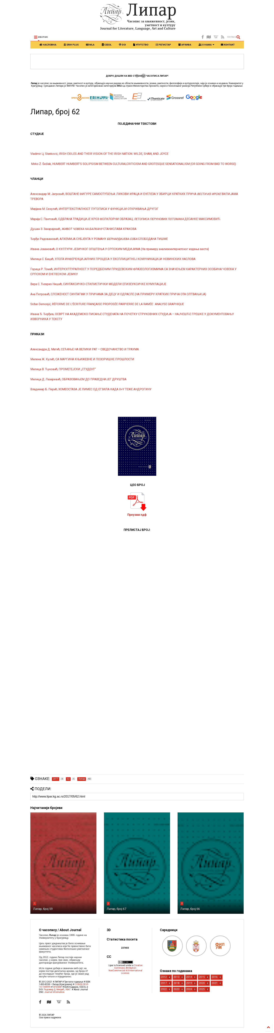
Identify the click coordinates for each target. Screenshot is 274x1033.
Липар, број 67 (116, 909)
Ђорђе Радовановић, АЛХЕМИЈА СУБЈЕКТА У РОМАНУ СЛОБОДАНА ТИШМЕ (99, 239)
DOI (122, 44)
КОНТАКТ (228, 44)
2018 (176, 983)
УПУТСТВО (140, 44)
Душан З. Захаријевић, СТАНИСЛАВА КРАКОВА (83, 229)
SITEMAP (57, 987)
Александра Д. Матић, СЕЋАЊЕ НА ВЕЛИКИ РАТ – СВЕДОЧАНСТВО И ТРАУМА (84, 349)
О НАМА (206, 44)
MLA (90, 44)
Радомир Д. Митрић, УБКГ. (57, 989)
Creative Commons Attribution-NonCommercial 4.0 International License (125, 969)
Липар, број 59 (43, 909)
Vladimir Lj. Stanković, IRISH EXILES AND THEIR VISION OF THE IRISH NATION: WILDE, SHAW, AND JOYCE (99, 154)
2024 (189, 989)
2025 (202, 989)
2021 (215, 983)
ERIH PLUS (71, 44)
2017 (164, 983)
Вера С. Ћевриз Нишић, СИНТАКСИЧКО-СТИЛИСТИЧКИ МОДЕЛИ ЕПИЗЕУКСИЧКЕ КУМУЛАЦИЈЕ (98, 284)
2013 (176, 977)
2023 (176, 989)
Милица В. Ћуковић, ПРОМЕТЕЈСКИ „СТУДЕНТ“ (63, 369)
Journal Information (54, 992)
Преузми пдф (137, 514)
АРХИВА (184, 44)
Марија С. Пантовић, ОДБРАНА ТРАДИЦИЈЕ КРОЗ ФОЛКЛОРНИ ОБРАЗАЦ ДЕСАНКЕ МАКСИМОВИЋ (125, 219)
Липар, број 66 (190, 909)
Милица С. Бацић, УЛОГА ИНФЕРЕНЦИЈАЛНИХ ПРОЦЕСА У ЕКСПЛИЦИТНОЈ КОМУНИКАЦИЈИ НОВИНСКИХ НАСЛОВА (112, 259)
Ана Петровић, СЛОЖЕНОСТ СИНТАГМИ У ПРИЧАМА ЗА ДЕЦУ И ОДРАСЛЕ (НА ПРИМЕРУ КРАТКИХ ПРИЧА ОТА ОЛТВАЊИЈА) (118, 294)
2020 (202, 983)
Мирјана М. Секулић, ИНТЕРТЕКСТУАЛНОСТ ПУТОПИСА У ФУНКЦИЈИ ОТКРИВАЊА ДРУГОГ (94, 209)
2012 (164, 977)
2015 (202, 977)
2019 (189, 983)
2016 (215, 977)
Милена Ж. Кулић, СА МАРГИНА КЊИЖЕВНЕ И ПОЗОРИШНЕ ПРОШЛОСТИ (82, 359)
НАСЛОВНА (47, 44)
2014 (189, 977)
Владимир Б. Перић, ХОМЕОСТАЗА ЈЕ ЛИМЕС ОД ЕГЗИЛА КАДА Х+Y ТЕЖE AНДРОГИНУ (90, 389)
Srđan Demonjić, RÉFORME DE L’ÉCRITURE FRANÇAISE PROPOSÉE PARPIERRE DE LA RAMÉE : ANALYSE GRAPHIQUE (107, 304)
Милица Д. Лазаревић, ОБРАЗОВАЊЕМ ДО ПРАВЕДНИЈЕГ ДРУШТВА (78, 379)
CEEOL (107, 44)
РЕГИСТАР (163, 44)
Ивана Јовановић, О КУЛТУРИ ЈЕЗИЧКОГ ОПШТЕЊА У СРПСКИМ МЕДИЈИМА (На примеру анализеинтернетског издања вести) (119, 249)
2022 (164, 989)
